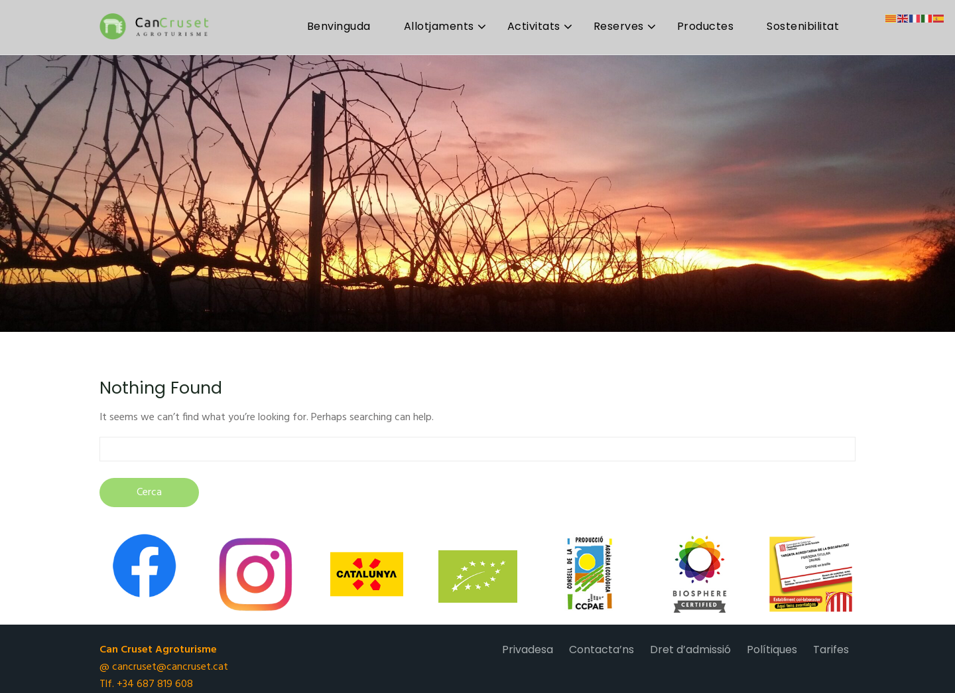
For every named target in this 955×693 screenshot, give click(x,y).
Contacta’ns (601, 649)
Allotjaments (439, 26)
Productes (705, 26)
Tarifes (831, 649)
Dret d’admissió (690, 649)
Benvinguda (339, 26)
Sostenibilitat (803, 26)
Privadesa (527, 649)
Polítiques (772, 649)
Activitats (533, 26)
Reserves (619, 26)
